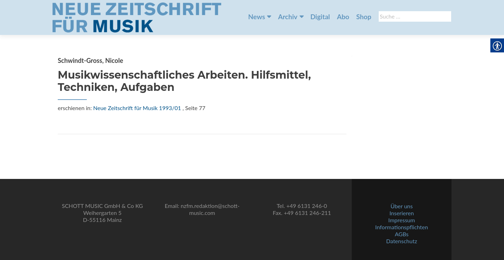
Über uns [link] (402, 206)
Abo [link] (343, 17)
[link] (136, 17)
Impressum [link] (401, 220)
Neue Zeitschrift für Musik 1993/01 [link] (137, 107)
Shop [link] (363, 17)
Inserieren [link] (402, 213)
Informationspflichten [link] (401, 227)
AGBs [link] (401, 234)
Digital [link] (320, 17)
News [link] (256, 17)
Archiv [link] (287, 17)
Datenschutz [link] (401, 241)
